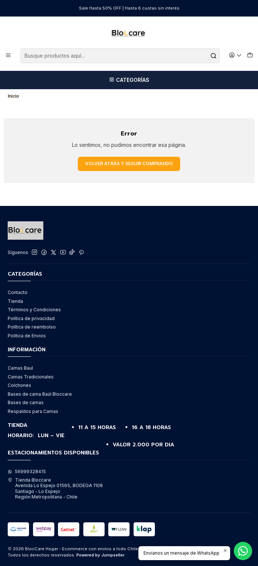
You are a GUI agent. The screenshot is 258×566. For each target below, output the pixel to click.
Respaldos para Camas (33, 411)
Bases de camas (26, 402)
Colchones (19, 385)
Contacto (18, 292)
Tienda (15, 301)
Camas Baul (20, 368)
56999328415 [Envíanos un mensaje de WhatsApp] (27, 471)
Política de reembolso (32, 327)
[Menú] (8, 56)
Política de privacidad (31, 318)
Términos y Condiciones (34, 309)
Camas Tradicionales (31, 377)
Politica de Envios (27, 335)
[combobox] (120, 55)
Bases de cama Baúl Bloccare (40, 394)
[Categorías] (129, 80)
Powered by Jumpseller (100, 555)
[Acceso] (236, 56)
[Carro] (250, 56)
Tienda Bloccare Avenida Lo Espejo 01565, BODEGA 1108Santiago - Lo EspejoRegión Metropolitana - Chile (55, 488)
